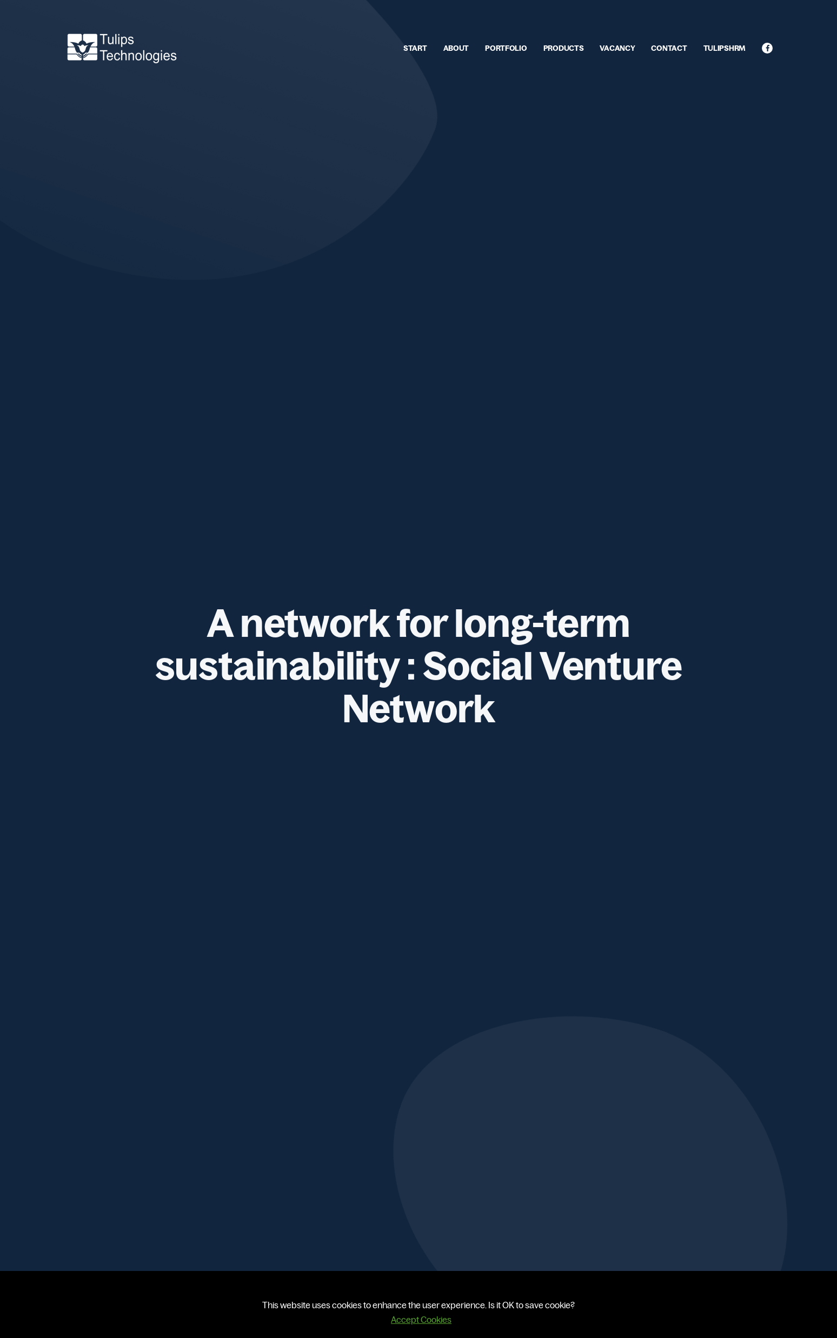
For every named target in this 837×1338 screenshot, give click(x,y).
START (415, 48)
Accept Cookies (421, 1319)
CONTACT (669, 48)
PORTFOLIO (506, 48)
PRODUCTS (563, 48)
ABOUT (456, 48)
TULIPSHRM (724, 48)
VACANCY (617, 48)
